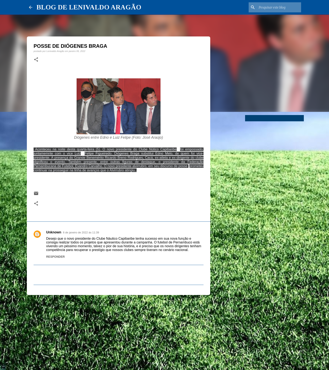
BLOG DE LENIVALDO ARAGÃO (89, 7)
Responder (55, 256)
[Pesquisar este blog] (279, 7)
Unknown (53, 232)
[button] (36, 59)
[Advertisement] (118, 330)
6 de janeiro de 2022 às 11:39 (81, 232)
